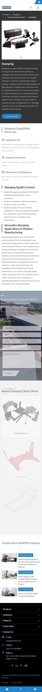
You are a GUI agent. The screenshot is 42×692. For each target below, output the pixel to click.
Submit (10, 373)
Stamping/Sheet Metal (16, 17)
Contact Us (8, 632)
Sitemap (5, 682)
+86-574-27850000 (13, 648)
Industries (7, 615)
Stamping (32, 17)
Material (7, 620)
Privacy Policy (16, 682)
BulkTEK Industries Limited (22, 675)
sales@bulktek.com (13, 641)
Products (16, 14)
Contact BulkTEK (11, 116)
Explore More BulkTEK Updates (21, 544)
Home (6, 14)
